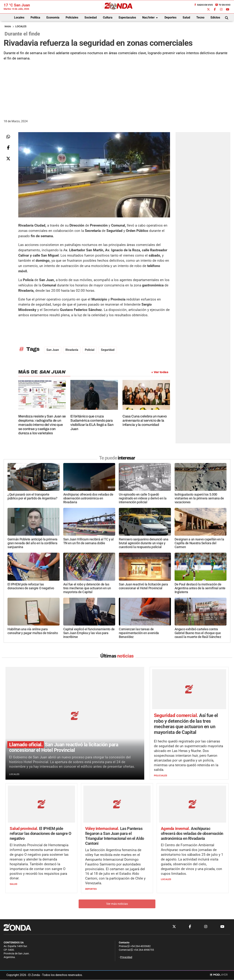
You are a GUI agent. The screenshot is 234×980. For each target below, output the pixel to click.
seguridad (107, 350)
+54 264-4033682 (139, 946)
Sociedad (90, 17)
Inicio (8, 26)
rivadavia (71, 350)
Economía (52, 17)
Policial (89, 350)
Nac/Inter (150, 17)
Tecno (200, 17)
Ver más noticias (117, 904)
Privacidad (126, 957)
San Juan (52, 350)
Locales (19, 17)
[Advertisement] (117, 88)
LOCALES (20, 26)
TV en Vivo (222, 5)
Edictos (215, 17)
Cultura (107, 17)
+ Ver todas (159, 372)
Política (35, 17)
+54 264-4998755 (142, 950)
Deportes (170, 17)
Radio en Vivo (203, 5)
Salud (186, 17)
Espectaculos (127, 17)
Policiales (72, 17)
